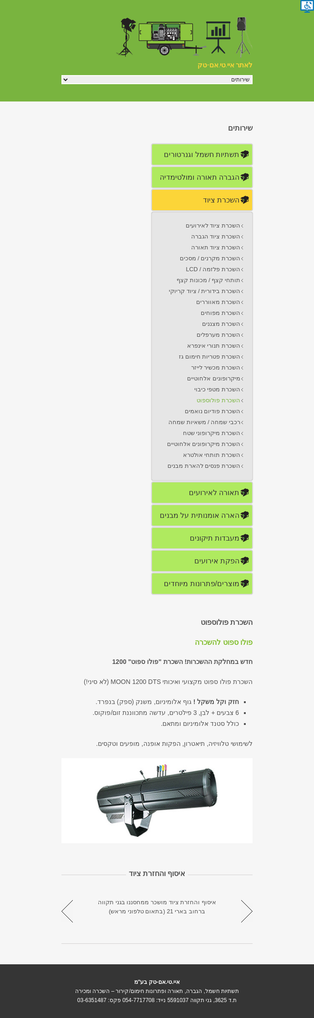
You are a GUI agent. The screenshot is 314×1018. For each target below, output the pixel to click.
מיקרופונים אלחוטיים (213, 378)
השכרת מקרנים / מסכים (210, 258)
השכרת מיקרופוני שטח (211, 433)
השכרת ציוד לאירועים (213, 225)
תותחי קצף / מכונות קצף (208, 280)
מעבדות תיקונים (214, 538)
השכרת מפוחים (220, 312)
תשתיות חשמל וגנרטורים (201, 154)
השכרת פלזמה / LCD (213, 269)
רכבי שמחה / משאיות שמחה (204, 422)
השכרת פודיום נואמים (212, 411)
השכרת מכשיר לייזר (215, 367)
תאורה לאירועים (214, 492)
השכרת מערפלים (218, 334)
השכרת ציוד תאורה (215, 247)
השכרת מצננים (221, 323)
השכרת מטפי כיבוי (217, 389)
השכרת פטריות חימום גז (209, 356)
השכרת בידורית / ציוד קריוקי (204, 291)
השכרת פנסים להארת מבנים (203, 465)
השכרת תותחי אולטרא (211, 454)
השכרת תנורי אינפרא (213, 345)
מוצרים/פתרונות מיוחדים (201, 584)
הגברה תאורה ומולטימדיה (199, 177)
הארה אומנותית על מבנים (199, 515)
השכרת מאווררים (218, 302)
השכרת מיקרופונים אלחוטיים (203, 444)
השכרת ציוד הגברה (215, 236)
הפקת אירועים (216, 561)
